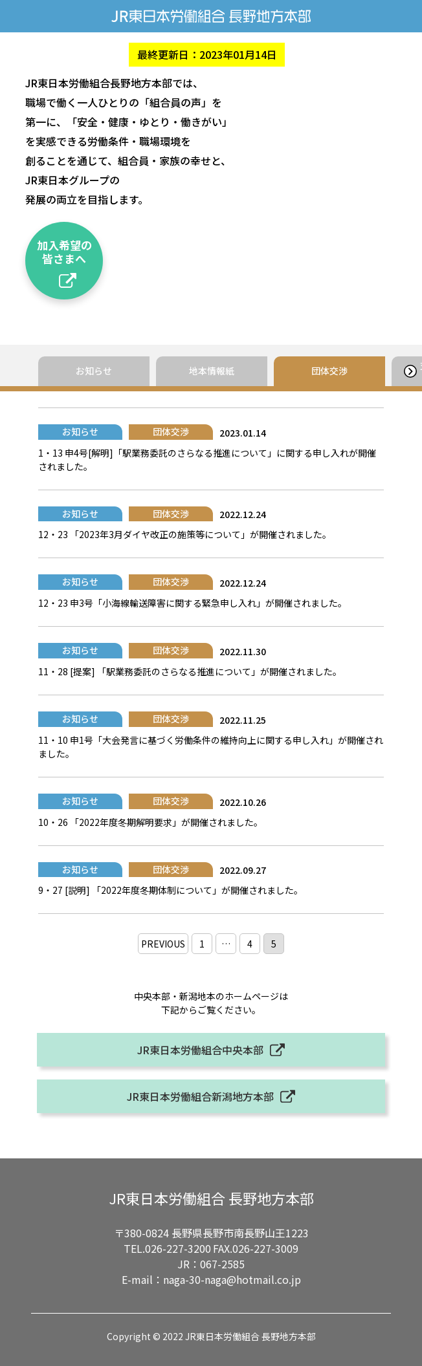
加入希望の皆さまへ (64, 251)
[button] (410, 371)
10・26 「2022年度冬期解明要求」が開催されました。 (150, 822)
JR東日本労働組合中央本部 (200, 1049)
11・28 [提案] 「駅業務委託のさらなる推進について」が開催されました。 (190, 671)
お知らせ (94, 370)
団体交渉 (329, 370)
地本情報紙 (211, 370)
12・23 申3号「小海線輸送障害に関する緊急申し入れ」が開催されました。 (192, 602)
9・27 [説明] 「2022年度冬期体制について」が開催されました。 (170, 890)
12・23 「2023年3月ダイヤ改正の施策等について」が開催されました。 (184, 534)
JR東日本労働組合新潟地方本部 (200, 1096)
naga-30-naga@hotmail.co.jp (232, 1279)
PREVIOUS (163, 943)
